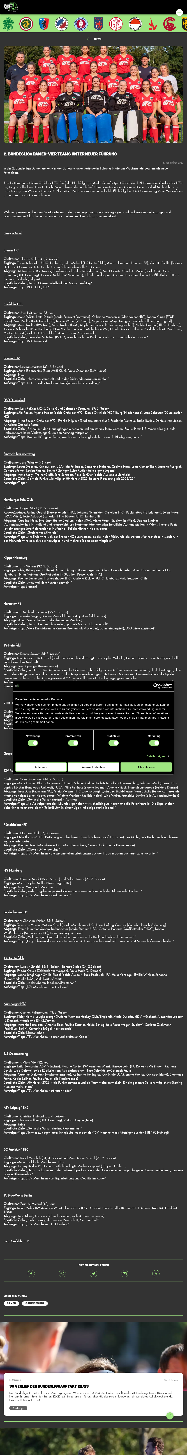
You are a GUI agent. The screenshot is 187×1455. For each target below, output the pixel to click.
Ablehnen (41, 767)
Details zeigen (156, 756)
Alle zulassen (145, 767)
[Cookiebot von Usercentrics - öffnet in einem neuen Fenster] (156, 686)
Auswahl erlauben (93, 767)
